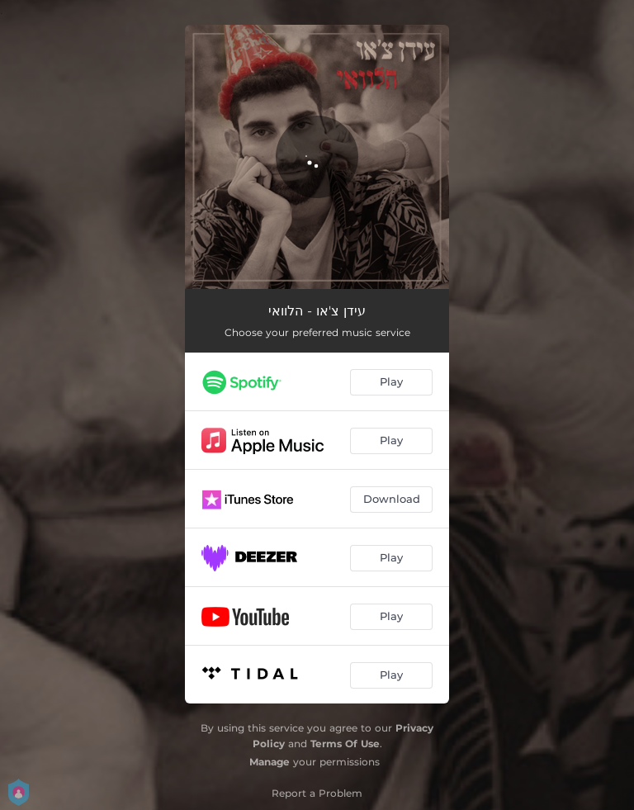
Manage (269, 762)
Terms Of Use (345, 743)
